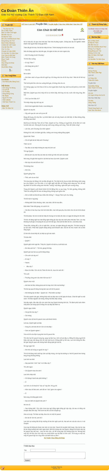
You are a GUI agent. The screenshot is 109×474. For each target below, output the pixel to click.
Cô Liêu (90, 100)
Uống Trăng (92, 102)
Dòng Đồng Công (8, 94)
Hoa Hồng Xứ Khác (8, 63)
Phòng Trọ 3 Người (94, 49)
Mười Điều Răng (7, 67)
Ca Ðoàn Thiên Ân (17, 11)
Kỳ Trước (47, 438)
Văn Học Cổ (77, 24)
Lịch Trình (47, 20)
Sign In (105, 20)
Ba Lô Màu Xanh (7, 31)
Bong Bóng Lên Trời (8, 41)
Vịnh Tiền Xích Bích (94, 110)
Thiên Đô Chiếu (93, 80)
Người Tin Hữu (7, 98)
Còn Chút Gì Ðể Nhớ (8, 55)
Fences (4, 61)
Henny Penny (92, 71)
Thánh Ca (5, 20)
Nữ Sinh (90, 57)
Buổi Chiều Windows (8, 43)
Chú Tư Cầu (6, 49)
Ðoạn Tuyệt (5, 59)
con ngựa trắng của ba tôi (96, 95)
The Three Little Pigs (95, 72)
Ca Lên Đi (5, 90)
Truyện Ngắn (53, 24)
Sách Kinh (31, 20)
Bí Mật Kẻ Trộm (7, 37)
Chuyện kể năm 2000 (9, 51)
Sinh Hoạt (39, 20)
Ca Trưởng (5, 91)
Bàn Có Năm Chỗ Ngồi (9, 32)
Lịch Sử (32, 24)
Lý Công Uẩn (92, 78)
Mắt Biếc (4, 65)
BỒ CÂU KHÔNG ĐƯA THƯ (11, 39)
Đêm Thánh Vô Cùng (8, 57)
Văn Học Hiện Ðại (65, 24)
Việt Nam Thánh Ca (8, 102)
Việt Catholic (6, 100)
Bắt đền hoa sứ (7, 35)
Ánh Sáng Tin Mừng (8, 88)
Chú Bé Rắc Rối (7, 47)
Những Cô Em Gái (94, 53)
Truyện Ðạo (13, 20)
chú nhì (90, 93)
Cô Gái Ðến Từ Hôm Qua (10, 53)
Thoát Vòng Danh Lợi (95, 108)
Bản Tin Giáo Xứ (7, 108)
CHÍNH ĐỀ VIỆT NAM (9, 45)
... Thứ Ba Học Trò (8, 29)
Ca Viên (55, 20)
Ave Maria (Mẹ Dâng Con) (10, 81)
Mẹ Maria (5, 96)
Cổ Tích (24, 24)
